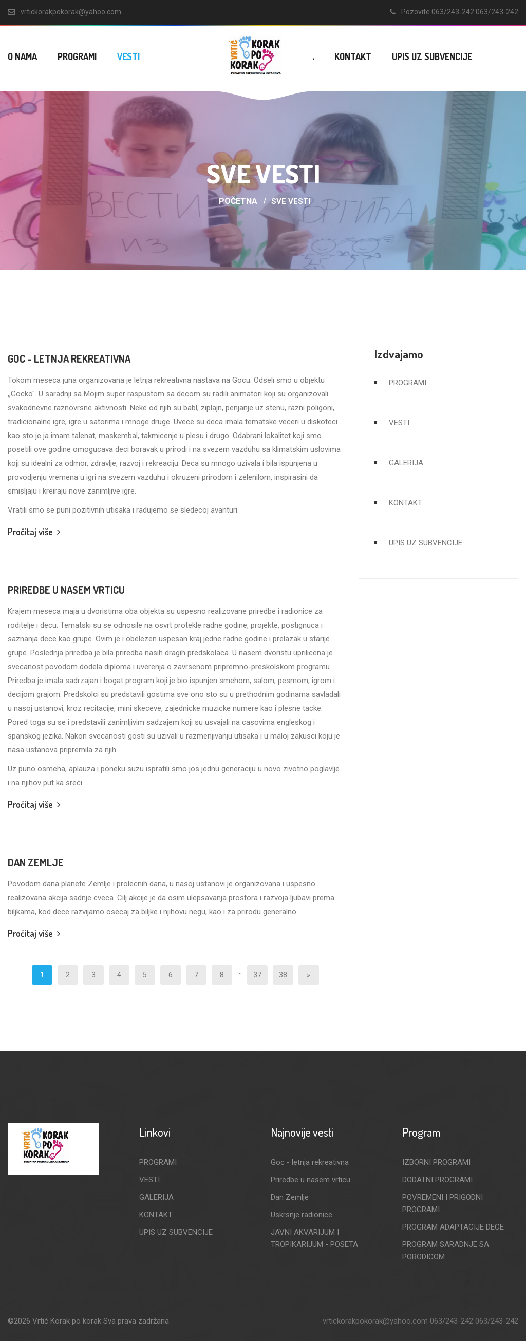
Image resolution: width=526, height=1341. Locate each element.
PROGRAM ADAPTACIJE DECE (453, 1227)
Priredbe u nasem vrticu (66, 589)
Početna (238, 201)
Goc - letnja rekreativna (69, 358)
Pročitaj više (34, 531)
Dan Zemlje (36, 862)
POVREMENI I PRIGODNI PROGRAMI (442, 1203)
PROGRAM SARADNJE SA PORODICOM (445, 1250)
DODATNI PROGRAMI (437, 1179)
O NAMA (22, 56)
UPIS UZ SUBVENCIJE (432, 56)
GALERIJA (406, 462)
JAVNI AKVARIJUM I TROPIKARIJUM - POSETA (314, 1238)
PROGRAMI (77, 56)
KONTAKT (352, 56)
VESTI (128, 56)
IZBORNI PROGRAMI (436, 1162)
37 (257, 975)
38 (283, 975)
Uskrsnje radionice (301, 1214)
